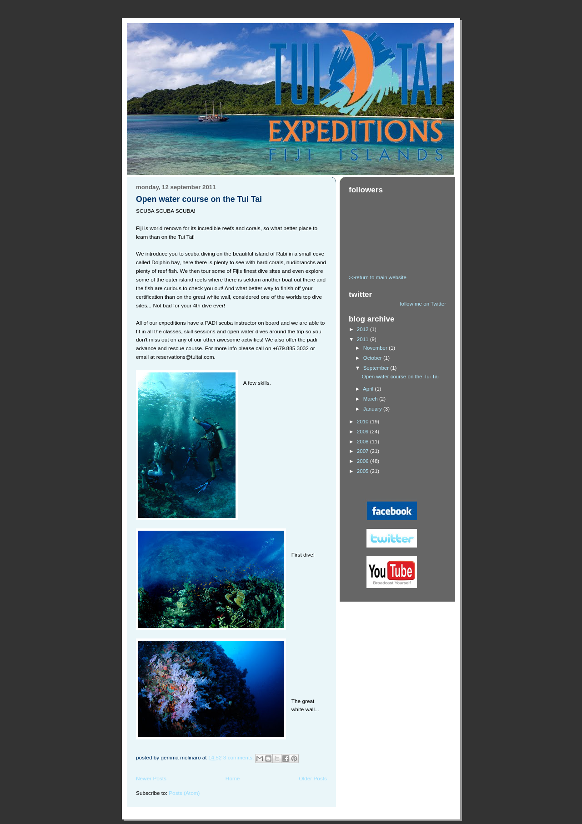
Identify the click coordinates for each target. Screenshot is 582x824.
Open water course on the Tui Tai (199, 199)
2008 (363, 441)
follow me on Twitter (423, 303)
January (373, 409)
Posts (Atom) (184, 793)
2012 (363, 329)
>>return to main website (377, 277)
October (373, 358)
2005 (363, 471)
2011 (363, 339)
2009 (363, 431)
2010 (363, 421)
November (376, 348)
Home (233, 778)
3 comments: (239, 757)
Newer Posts (151, 778)
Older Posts (313, 778)
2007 (363, 451)
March (371, 399)
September (377, 368)
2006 (363, 461)
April (369, 389)
